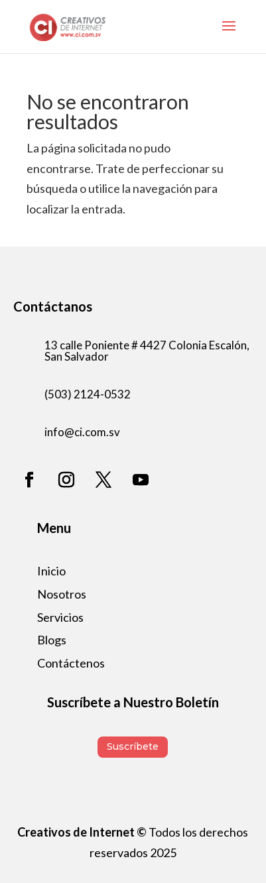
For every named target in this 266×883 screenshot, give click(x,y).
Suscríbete (133, 746)
